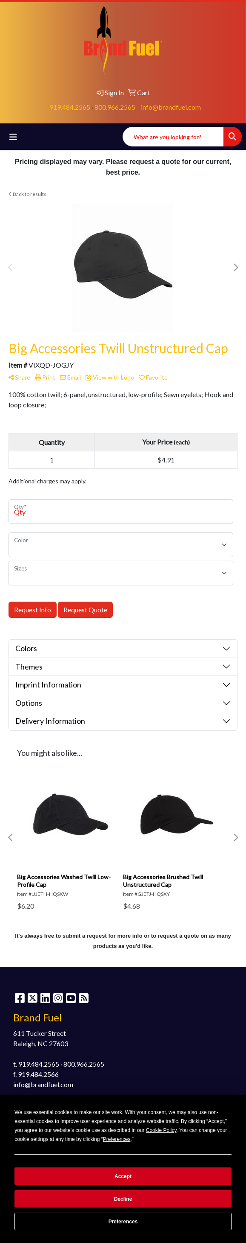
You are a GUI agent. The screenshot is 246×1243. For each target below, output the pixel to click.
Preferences (123, 1222)
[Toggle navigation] (13, 137)
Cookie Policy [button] (161, 1130)
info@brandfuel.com (171, 107)
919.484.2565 (69, 107)
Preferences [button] (117, 1139)
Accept (123, 1176)
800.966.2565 (114, 107)
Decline (123, 1199)
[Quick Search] (173, 136)
